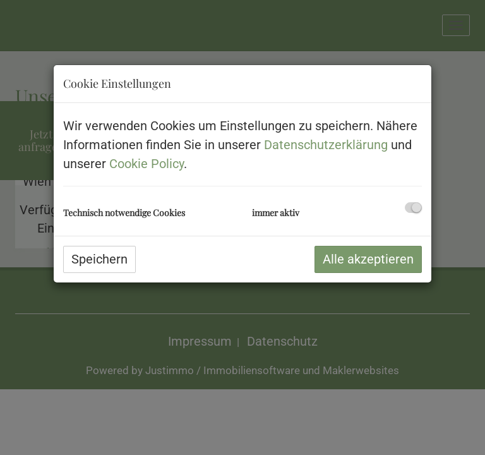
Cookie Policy (146, 163)
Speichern (99, 259)
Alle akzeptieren (368, 259)
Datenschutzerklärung (326, 144)
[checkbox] (413, 207)
